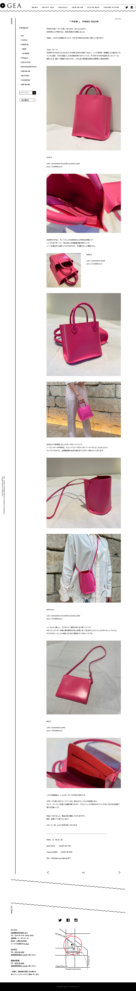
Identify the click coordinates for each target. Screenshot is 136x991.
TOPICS (24, 40)
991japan (24, 58)
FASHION (24, 45)
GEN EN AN (77, 7)
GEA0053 (63, 7)
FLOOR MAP (93, 7)
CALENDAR (25, 80)
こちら (27, 944)
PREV (48, 872)
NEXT (119, 872)
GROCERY (25, 76)
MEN (24, 49)
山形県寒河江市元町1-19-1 (19, 933)
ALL (83, 872)
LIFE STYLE (26, 62)
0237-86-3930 (19, 952)
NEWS (35, 7)
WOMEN (25, 53)
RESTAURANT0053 (28, 67)
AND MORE (25, 84)
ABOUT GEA (48, 7)
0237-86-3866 (19, 963)
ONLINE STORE (111, 7)
